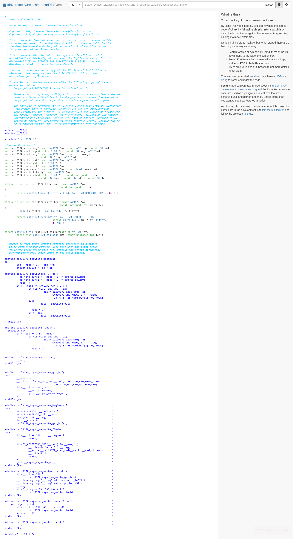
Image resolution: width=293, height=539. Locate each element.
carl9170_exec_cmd (39, 217)
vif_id (64, 193)
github (248, 113)
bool (79, 169)
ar (55, 193)
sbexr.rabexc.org (247, 89)
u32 (78, 148)
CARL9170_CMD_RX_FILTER (76, 217)
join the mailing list (272, 109)
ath (40, 5)
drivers (13, 5)
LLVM (279, 76)
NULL (60, 223)
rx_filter (69, 220)
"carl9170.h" (27, 139)
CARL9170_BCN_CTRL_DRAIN (89, 193)
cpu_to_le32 (53, 211)
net (21, 5)
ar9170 (48, 148)
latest (269, 4)
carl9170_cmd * (20, 232)
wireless (31, 5)
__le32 (20, 211)
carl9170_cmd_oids (41, 235)
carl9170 (49, 5)
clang (224, 80)
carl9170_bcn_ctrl (39, 193)
